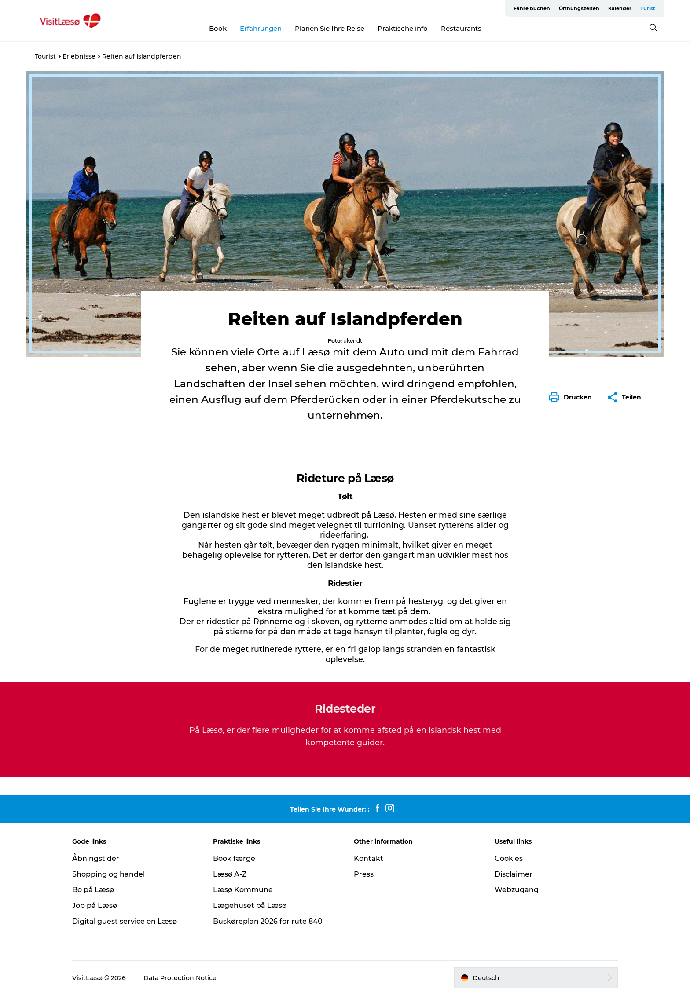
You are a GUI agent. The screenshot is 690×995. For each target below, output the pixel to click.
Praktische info (403, 28)
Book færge (234, 858)
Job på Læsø (94, 905)
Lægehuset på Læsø (249, 905)
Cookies (509, 858)
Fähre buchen (532, 8)
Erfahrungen (261, 28)
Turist (647, 8)
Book (218, 28)
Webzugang (517, 889)
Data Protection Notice (180, 978)
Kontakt (368, 858)
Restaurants (461, 28)
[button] (572, 397)
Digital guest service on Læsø (124, 921)
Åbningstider (95, 858)
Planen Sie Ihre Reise (329, 28)
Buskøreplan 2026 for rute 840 (268, 921)
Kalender (619, 8)
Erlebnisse (78, 56)
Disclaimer (513, 874)
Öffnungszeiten (579, 8)
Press (364, 874)
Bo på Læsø (93, 889)
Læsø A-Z (230, 874)
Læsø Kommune (243, 889)
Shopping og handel (108, 874)
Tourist (45, 56)
